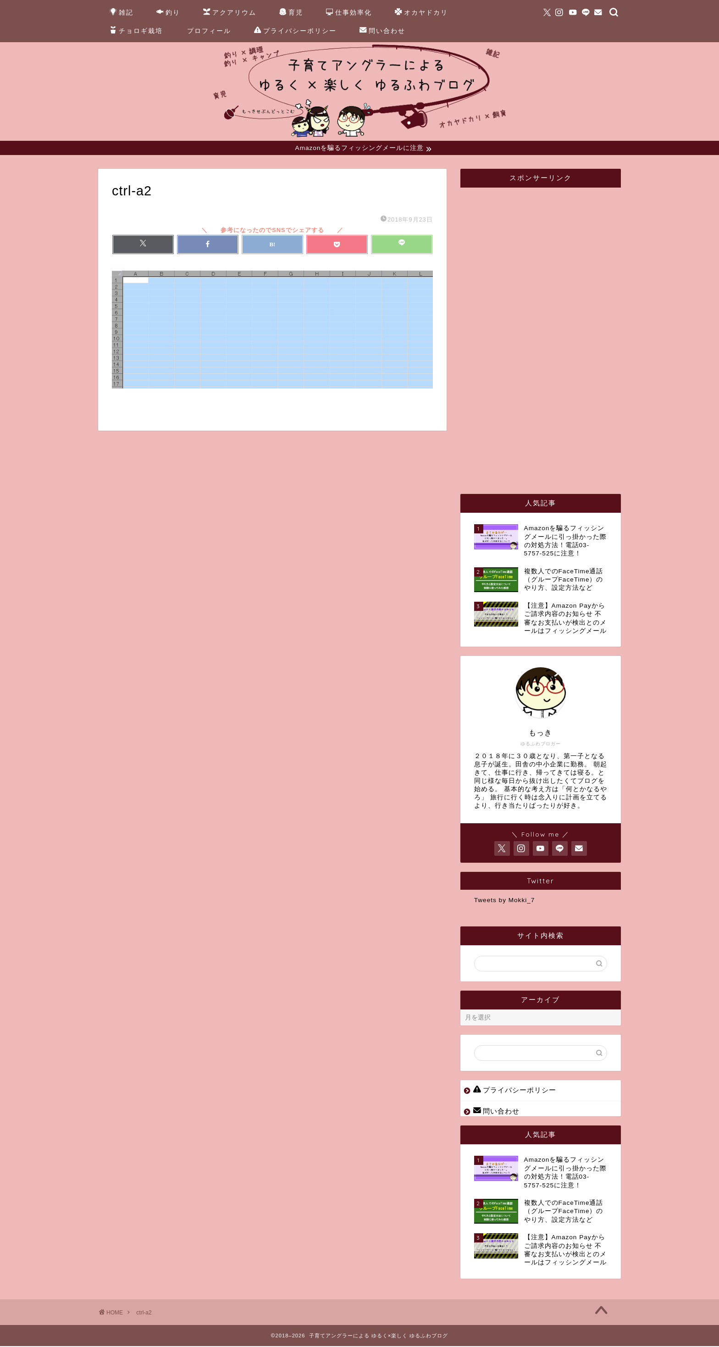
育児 (291, 13)
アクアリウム (229, 13)
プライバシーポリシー (295, 31)
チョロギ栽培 (136, 31)
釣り (168, 13)
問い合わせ (382, 31)
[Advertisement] (543, 333)
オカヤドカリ (421, 13)
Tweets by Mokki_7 (504, 901)
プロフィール (209, 31)
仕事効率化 (349, 13)
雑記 (121, 13)
